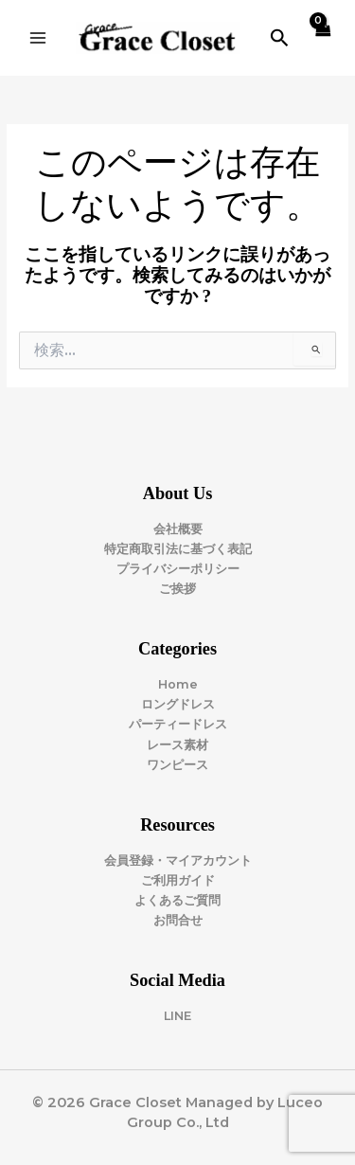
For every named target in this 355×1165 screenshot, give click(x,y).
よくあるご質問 (177, 900)
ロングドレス (178, 704)
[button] (280, 38)
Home (178, 684)
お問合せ (178, 920)
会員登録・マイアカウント (178, 860)
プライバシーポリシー (178, 569)
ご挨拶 (177, 589)
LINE (177, 1016)
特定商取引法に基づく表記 (178, 549)
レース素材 (177, 745)
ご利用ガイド (178, 880)
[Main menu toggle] (38, 38)
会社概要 (178, 529)
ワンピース (177, 765)
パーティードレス (178, 724)
